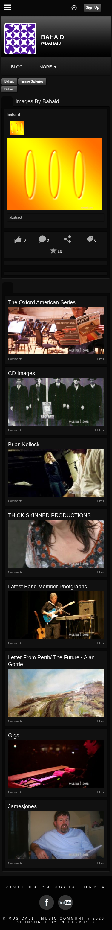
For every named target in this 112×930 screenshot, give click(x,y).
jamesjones (22, 806)
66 (60, 252)
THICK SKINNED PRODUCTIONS (49, 515)
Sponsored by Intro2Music (56, 922)
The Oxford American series (42, 302)
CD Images (21, 373)
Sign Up (92, 7)
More (48, 66)
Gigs (13, 736)
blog (17, 66)
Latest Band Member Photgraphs (47, 587)
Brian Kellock (23, 445)
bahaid (9, 81)
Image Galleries (32, 81)
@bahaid (51, 43)
